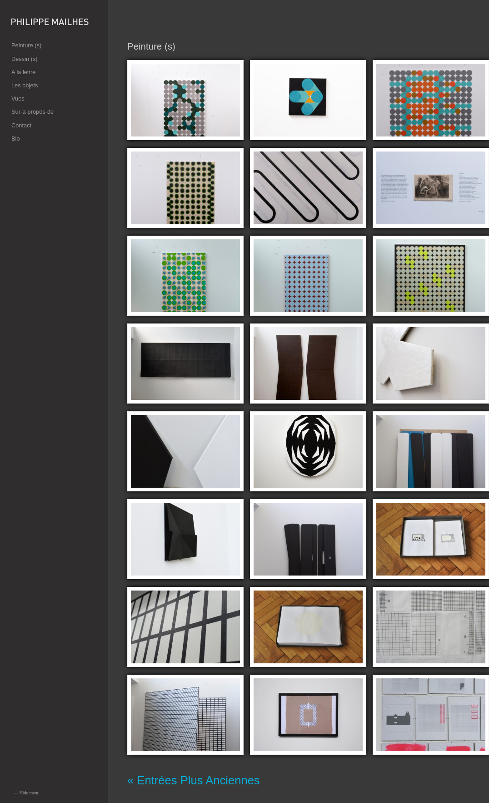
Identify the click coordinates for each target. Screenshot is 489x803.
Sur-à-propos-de (32, 111)
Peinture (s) (26, 45)
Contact (21, 125)
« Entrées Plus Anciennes (193, 780)
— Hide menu (27, 792)
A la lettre (23, 72)
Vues (18, 98)
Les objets (24, 85)
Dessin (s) (24, 59)
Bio (15, 138)
